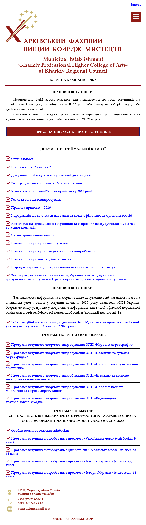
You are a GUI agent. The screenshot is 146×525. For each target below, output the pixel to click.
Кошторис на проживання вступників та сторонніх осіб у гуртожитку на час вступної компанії (70, 225)
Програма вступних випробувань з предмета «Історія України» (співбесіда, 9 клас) (70, 463)
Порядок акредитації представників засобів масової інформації (63, 267)
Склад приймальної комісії (33, 235)
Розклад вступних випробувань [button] (36, 199)
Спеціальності (23, 158)
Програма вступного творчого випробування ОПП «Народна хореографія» (72, 344)
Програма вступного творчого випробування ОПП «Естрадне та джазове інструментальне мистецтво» (67, 377)
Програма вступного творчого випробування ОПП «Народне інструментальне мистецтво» (72, 366)
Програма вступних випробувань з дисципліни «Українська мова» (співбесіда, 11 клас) (71, 452)
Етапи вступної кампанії (31, 167)
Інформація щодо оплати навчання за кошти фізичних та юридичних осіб (71, 215)
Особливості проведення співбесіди (40, 430)
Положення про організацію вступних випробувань (53, 251)
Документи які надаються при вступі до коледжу (51, 175)
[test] (73, 131)
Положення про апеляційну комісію (41, 259)
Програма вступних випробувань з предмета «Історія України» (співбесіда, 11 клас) (71, 474)
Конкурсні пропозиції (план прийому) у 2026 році (51, 191)
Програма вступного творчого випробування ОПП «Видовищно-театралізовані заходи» (61, 400)
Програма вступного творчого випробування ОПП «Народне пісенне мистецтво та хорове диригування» (64, 389)
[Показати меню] (135, 17)
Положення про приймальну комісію (41, 243)
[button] (48, 183)
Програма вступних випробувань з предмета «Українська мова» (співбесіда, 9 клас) (71, 440)
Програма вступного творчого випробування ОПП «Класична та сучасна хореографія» (67, 354)
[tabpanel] (73, 65)
